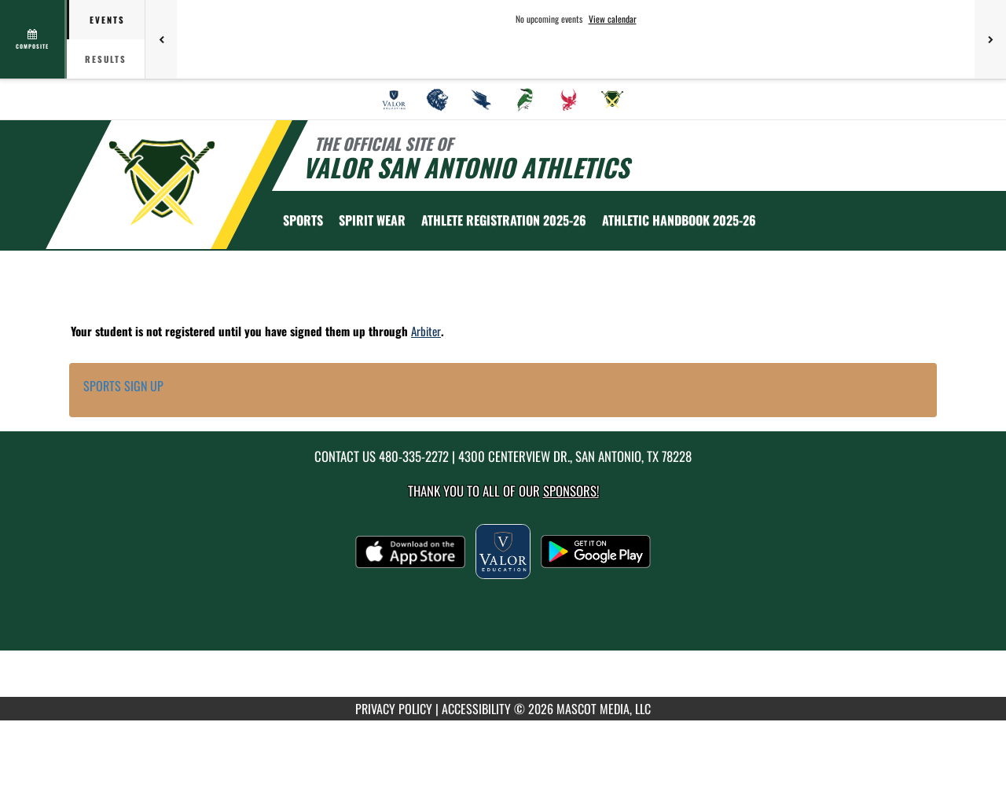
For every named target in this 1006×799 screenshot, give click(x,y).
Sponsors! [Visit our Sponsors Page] (571, 490)
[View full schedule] (33, 39)
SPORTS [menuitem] (303, 220)
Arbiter (426, 330)
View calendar (613, 19)
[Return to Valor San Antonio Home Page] (162, 183)
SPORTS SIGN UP (123, 385)
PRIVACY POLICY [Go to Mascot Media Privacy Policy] (393, 708)
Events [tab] (107, 19)
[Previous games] (161, 39)
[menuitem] (394, 99)
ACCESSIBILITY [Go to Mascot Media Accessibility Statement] (476, 708)
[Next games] (990, 39)
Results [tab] (106, 59)
